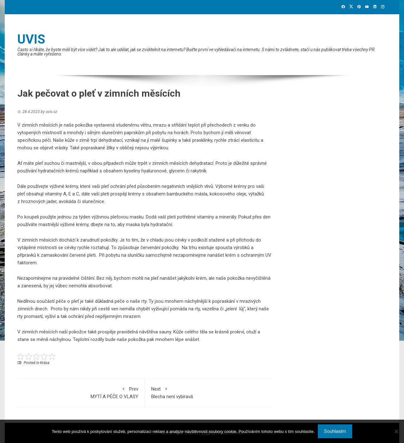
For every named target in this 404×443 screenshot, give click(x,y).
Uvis (31, 39)
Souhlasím (335, 431)
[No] (396, 431)
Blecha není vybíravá (208, 392)
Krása (44, 363)
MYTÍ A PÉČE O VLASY (81, 392)
